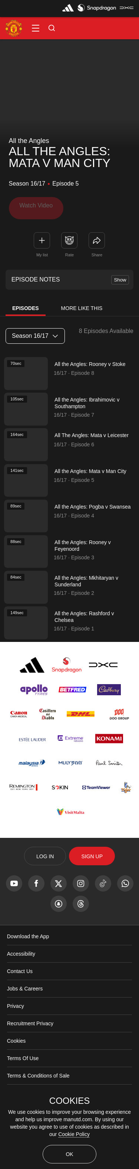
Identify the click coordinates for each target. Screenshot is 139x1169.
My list (42, 251)
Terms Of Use (23, 1080)
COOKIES (69, 1101)
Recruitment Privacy (30, 1045)
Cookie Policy (74, 1134)
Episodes (25, 305)
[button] (35, 28)
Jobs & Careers (25, 1010)
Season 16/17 (35, 332)
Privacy (15, 1027)
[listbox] (35, 332)
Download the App (28, 958)
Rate (69, 251)
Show (120, 276)
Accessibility (21, 975)
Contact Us (20, 993)
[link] (97, 237)
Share (97, 251)
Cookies (16, 1062)
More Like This (82, 305)
